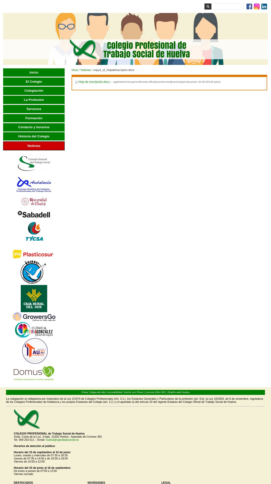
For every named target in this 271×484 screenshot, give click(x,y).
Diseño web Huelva (178, 392)
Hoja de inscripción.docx (92, 81)
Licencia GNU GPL (155, 392)
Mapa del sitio (98, 392)
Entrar (85, 392)
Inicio (75, 70)
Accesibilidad (115, 392)
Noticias (86, 70)
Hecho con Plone (133, 392)
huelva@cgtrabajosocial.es (62, 439)
